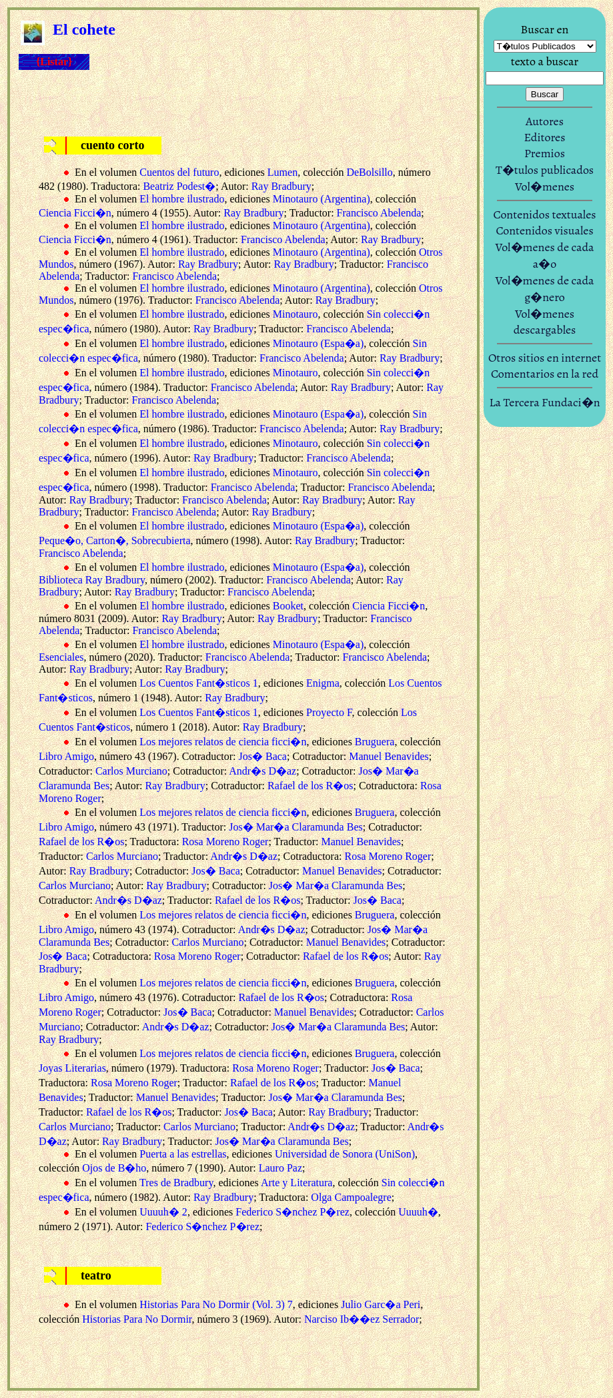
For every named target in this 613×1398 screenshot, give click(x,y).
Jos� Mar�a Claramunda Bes (295, 827)
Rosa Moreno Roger (225, 841)
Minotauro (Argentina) (321, 198)
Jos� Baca (263, 756)
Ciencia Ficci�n (75, 212)
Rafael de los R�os (310, 785)
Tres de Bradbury (176, 1182)
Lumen (282, 172)
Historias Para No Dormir (136, 1319)
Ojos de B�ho (114, 1168)
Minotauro (295, 314)
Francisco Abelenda (379, 212)
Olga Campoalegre (351, 1197)
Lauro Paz (280, 1168)
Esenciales (61, 657)
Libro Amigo (66, 756)
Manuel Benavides (389, 756)
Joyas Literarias (72, 1068)
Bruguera (375, 741)
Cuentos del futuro (179, 172)
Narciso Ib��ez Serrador (361, 1319)
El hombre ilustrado (181, 198)
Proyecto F (329, 712)
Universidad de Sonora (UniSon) (345, 1154)
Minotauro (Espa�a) (318, 343)
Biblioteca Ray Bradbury (92, 579)
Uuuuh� (418, 1212)
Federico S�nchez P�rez (292, 1212)
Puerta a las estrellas (182, 1154)
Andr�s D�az (262, 771)
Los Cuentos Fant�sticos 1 (198, 683)
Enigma (323, 683)
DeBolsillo (369, 172)
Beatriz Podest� (179, 186)
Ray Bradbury (281, 186)
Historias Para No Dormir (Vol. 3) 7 (215, 1304)
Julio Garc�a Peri (380, 1304)
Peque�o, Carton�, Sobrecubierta (115, 540)
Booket (288, 605)
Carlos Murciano (131, 771)
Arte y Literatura (297, 1182)
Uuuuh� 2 (163, 1212)
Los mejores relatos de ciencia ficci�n (222, 741)
